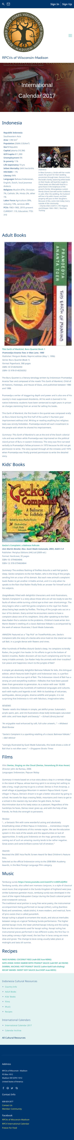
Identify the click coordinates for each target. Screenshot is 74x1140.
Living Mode (25, 1130)
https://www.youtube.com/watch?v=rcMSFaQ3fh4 (42, 850)
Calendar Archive (13, 999)
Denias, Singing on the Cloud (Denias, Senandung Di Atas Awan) (38, 734)
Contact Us (7, 1074)
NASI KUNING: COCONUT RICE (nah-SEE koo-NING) (26, 928)
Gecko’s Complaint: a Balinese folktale (20, 514)
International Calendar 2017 (18, 994)
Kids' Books (10, 965)
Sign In (54, 4)
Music (8, 975)
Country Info (11, 955)
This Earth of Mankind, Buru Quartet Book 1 (23, 317)
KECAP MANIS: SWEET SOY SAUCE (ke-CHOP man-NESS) (29, 938)
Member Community (12, 1077)
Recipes (8, 980)
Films (7, 970)
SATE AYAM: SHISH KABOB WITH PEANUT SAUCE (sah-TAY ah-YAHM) (35, 931)
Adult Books (10, 960)
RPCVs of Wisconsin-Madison (15, 1088)
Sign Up (67, 4)
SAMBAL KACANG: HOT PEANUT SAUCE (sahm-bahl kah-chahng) (33, 935)
